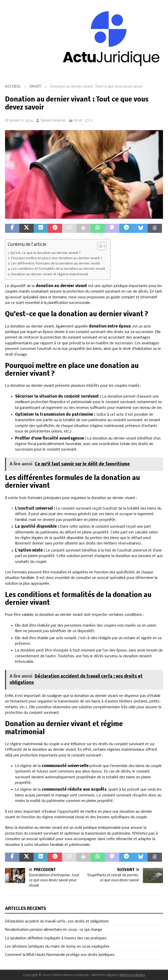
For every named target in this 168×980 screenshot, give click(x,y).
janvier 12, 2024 (21, 121)
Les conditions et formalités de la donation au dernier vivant (58, 269)
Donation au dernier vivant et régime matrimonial (49, 274)
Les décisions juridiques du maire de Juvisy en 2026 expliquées (57, 947)
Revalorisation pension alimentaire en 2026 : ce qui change (53, 930)
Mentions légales (132, 975)
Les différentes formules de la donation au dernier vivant (55, 263)
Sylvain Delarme (53, 121)
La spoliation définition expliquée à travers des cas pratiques (55, 938)
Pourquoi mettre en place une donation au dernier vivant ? (56, 258)
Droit (78, 121)
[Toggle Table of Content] (99, 246)
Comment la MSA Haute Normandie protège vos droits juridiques (60, 955)
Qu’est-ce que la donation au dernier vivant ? (45, 253)
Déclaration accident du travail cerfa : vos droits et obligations (57, 921)
